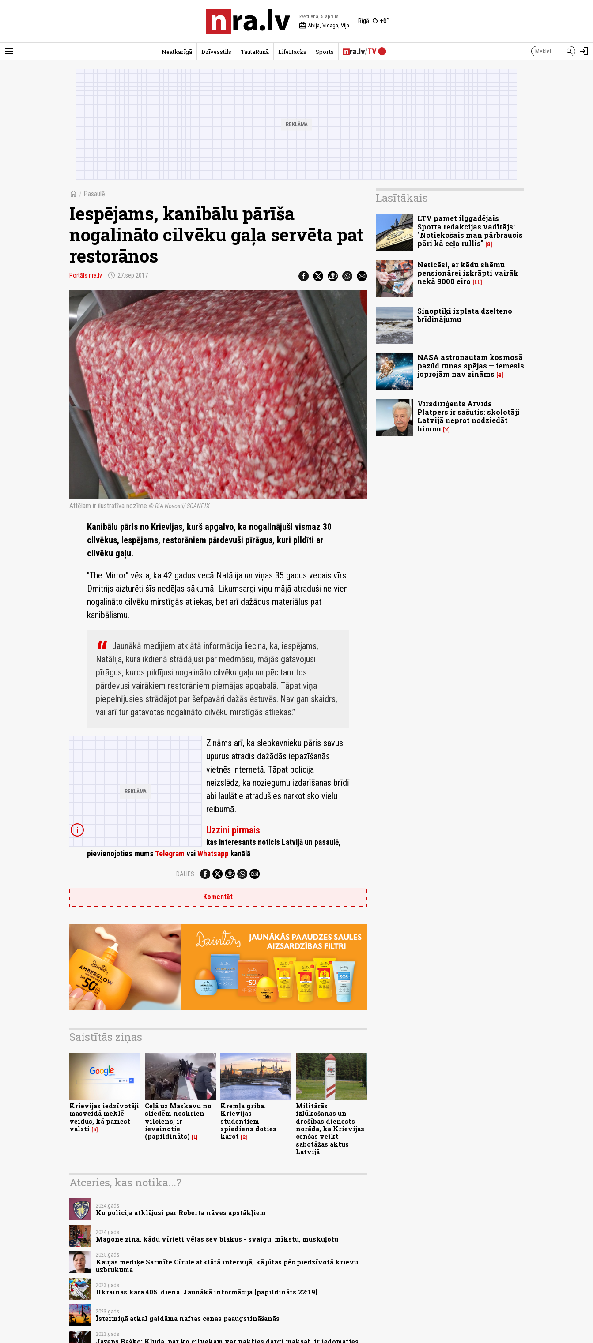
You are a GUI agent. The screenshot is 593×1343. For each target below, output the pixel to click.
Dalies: (186, 874)
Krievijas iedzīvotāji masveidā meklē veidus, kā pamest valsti (104, 1117)
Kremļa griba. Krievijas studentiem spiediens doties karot (248, 1121)
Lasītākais (402, 198)
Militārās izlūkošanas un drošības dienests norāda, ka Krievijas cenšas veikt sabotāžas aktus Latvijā (330, 1129)
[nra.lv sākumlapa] (248, 21)
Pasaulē (94, 194)
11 (477, 282)
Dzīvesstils (216, 51)
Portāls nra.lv (85, 275)
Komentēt (218, 897)
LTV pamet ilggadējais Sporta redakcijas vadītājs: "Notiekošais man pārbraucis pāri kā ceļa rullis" (470, 231)
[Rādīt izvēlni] (9, 51)
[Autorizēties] (584, 51)
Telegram (170, 853)
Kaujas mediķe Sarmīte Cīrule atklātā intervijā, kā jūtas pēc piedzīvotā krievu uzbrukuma (227, 1266)
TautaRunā (255, 51)
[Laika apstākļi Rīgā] (373, 21)
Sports (325, 51)
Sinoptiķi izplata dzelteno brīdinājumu (464, 315)
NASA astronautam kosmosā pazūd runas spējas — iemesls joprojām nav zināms (470, 366)
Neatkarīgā (177, 51)
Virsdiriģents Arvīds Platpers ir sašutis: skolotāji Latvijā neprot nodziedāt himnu (468, 416)
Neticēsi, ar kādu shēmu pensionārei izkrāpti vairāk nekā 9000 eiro (467, 273)
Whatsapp (213, 853)
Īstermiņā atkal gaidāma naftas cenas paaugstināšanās (188, 1318)
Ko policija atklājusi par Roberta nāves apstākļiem (181, 1212)
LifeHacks (292, 51)
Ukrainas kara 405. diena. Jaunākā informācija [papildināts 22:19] (206, 1292)
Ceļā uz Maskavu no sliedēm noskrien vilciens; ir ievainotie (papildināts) (178, 1121)
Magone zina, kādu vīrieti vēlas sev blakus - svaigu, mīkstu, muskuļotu (217, 1239)
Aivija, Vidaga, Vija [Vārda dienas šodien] (324, 25)
